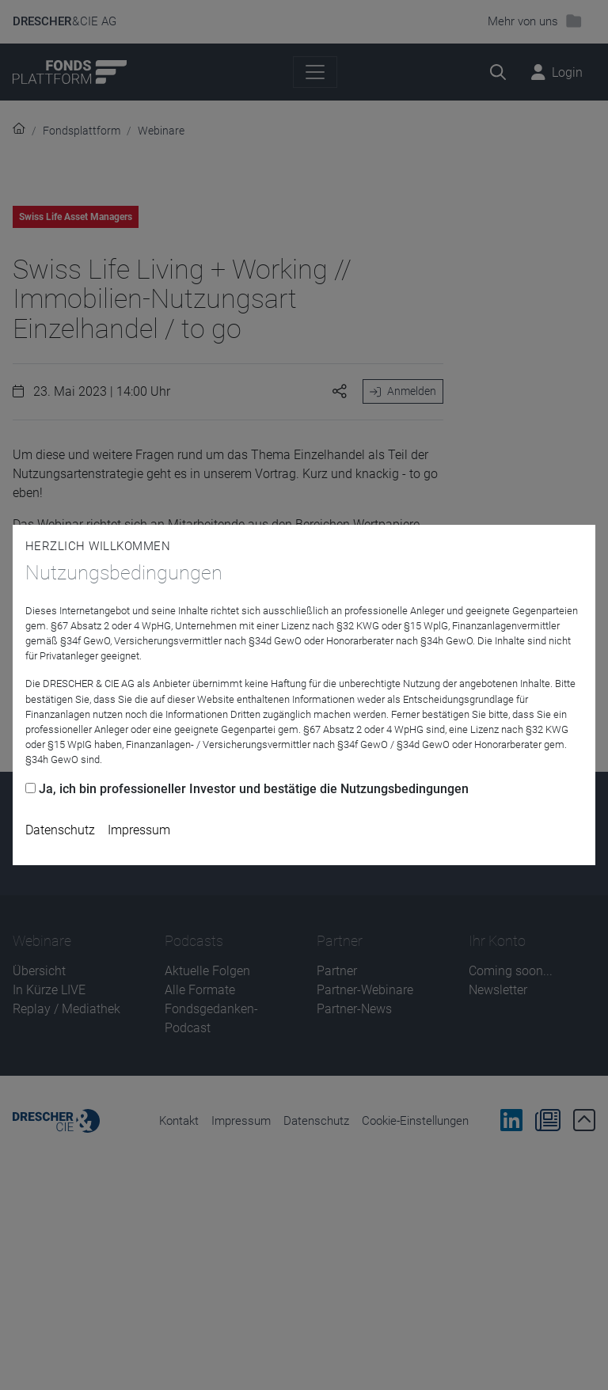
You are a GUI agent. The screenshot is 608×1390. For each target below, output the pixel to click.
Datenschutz (60, 829)
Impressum (139, 829)
